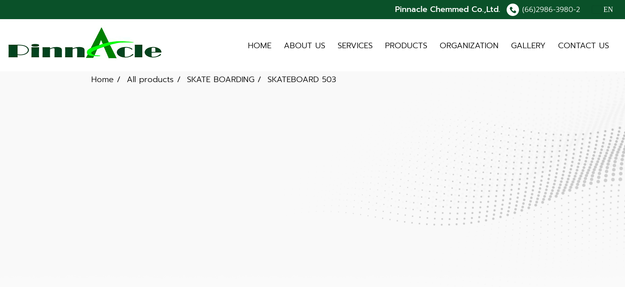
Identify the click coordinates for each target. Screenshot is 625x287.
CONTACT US (583, 45)
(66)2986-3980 (547, 9)
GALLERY (528, 45)
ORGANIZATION (469, 45)
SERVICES (355, 45)
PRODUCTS (406, 45)
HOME (259, 45)
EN (602, 10)
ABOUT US (304, 45)
